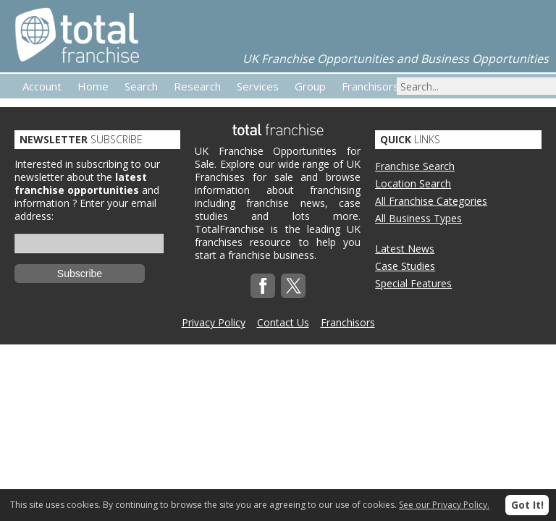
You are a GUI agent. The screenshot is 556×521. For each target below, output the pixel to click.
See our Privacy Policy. (444, 505)
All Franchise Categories (431, 201)
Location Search (413, 183)
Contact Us (283, 322)
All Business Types (418, 218)
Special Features (413, 283)
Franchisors (348, 322)
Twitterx (293, 286)
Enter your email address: (85, 209)
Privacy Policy (213, 322)
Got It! (527, 505)
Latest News (404, 248)
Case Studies (405, 266)
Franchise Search (415, 166)
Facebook (262, 286)
